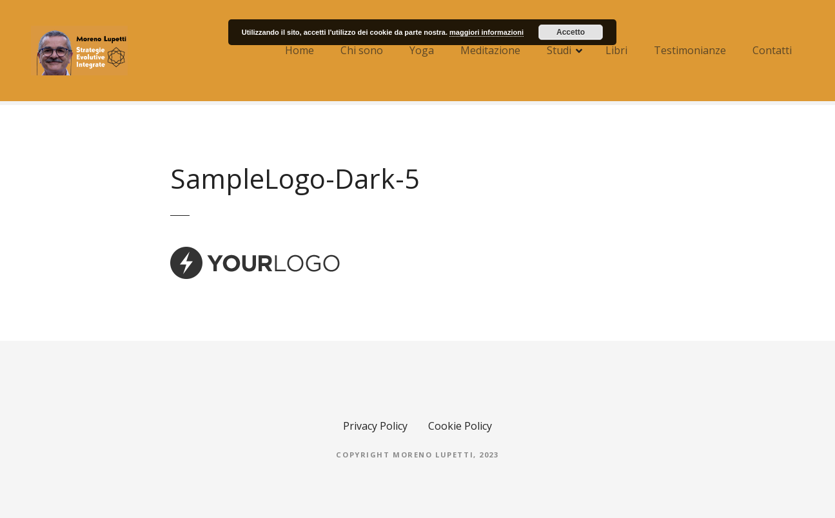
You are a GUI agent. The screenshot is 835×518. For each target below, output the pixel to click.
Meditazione (490, 50)
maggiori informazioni (486, 32)
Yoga (421, 50)
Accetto (570, 32)
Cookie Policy (460, 426)
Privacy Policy (375, 426)
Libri (616, 50)
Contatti (772, 50)
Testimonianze (690, 50)
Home (299, 50)
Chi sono (361, 50)
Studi (559, 50)
